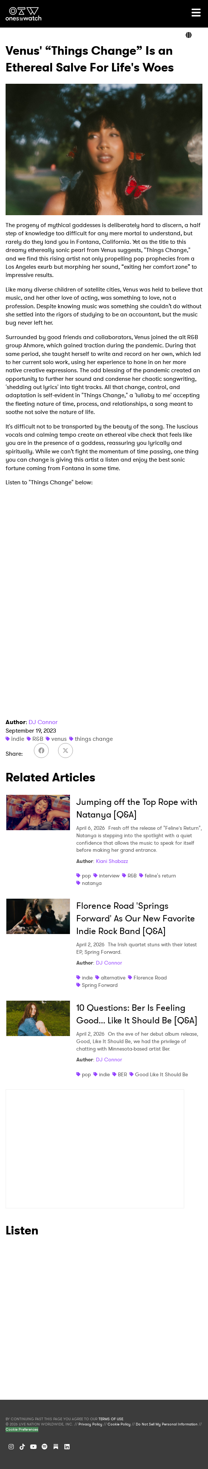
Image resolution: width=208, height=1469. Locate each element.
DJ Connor (43, 722)
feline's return (160, 875)
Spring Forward (100, 985)
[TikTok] (22, 1446)
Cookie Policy (119, 1424)
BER (122, 1074)
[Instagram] (11, 1446)
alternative (113, 977)
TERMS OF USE (111, 1419)
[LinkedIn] (67, 1446)
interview (109, 875)
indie (17, 738)
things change (94, 738)
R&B (37, 738)
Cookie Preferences (22, 1429)
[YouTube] (33, 1446)
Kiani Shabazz (112, 861)
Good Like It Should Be (161, 1074)
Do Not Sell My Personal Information (167, 1424)
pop (86, 875)
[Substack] (55, 1446)
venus (59, 738)
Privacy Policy (90, 1424)
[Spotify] (44, 1446)
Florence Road (150, 977)
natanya (92, 883)
